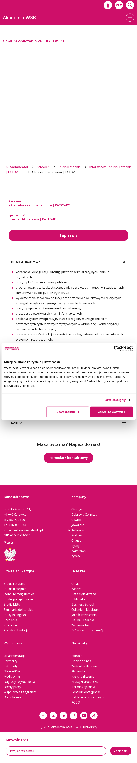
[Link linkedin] (63, 715)
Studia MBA (12, 604)
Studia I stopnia (14, 584)
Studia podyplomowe (18, 599)
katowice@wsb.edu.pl (28, 530)
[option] (68, 94)
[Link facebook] (43, 715)
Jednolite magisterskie (19, 594)
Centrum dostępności (86, 692)
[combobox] (119, 5)
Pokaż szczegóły (115, 400)
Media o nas (12, 676)
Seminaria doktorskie (18, 610)
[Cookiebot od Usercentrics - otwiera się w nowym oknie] (116, 348)
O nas (75, 584)
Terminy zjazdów (83, 687)
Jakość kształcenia (84, 615)
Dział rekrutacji (14, 656)
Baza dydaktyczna (83, 594)
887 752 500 (17, 520)
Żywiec (75, 556)
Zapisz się (68, 235)
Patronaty (11, 666)
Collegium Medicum (85, 610)
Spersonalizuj (68, 411)
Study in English (15, 615)
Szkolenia (10, 620)
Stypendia (78, 671)
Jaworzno (77, 525)
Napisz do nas (81, 661)
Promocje (10, 625)
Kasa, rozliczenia (82, 676)
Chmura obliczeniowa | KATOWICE (56, 172)
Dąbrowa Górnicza (84, 514)
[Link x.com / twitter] (53, 715)
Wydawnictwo (80, 625)
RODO (75, 702)
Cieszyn (76, 509)
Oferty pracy (12, 687)
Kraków (76, 535)
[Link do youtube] (83, 715)
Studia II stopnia (73, 167)
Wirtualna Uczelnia (84, 666)
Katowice (47, 167)
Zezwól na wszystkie (111, 411)
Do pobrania (12, 697)
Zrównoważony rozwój (87, 630)
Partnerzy (10, 661)
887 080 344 (17, 525)
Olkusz (76, 540)
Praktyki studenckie (85, 682)
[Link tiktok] (94, 715)
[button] (108, 5)
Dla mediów (12, 671)
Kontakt (76, 656)
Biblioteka (78, 599)
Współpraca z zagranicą (20, 692)
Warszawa (78, 551)
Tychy (75, 546)
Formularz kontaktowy (68, 457)
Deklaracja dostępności (87, 697)
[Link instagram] (73, 715)
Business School (82, 604)
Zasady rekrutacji (16, 630)
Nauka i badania (82, 620)
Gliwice (76, 520)
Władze (76, 589)
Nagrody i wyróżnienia (19, 682)
